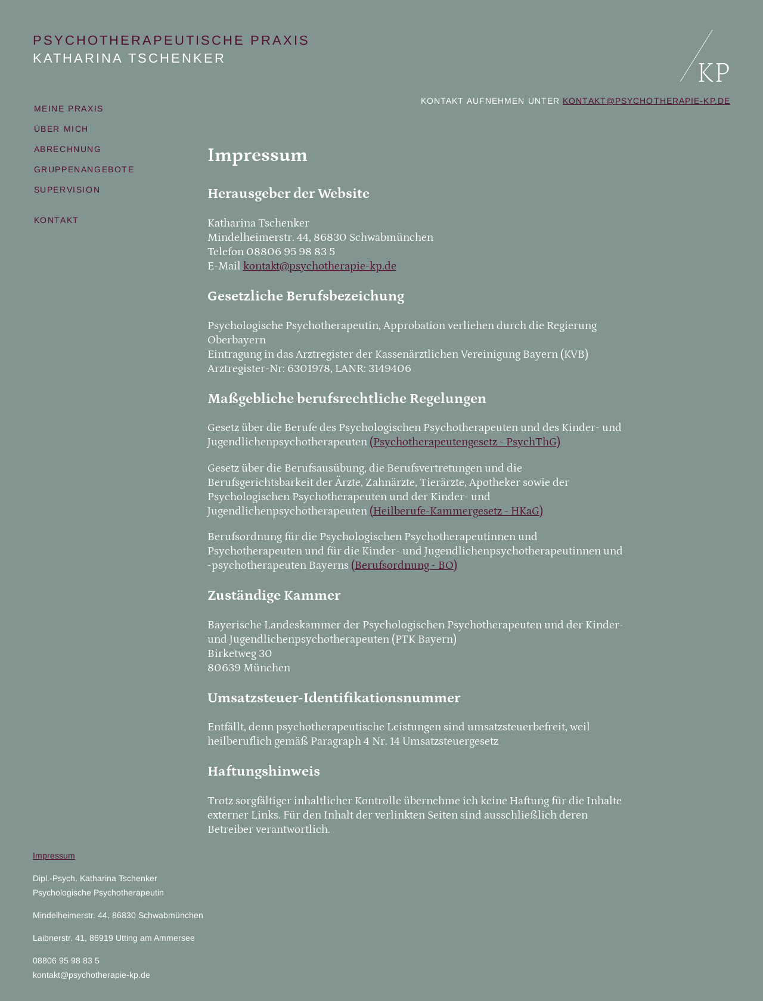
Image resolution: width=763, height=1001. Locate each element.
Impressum (54, 855)
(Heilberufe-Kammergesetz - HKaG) (456, 511)
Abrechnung (68, 149)
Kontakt (56, 220)
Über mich (61, 129)
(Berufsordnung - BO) (404, 565)
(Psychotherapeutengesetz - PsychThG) (465, 442)
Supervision (67, 189)
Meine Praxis (69, 108)
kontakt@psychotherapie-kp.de (646, 101)
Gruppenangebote (84, 169)
